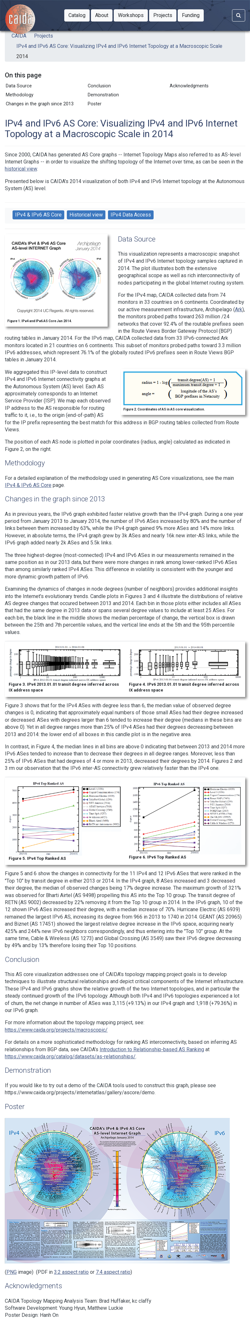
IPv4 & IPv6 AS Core (38, 215)
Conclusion (99, 86)
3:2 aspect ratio (71, 1272)
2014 (22, 56)
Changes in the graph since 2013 (40, 104)
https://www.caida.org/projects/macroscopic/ (56, 1030)
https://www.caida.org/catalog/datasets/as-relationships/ (70, 1056)
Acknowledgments (189, 86)
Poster (95, 104)
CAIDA (19, 36)
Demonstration (103, 95)
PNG (11, 1272)
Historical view (86, 215)
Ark (238, 309)
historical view (21, 169)
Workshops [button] (133, 14)
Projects (43, 36)
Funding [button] (193, 14)
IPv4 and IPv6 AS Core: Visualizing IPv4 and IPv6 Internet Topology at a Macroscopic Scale (119, 46)
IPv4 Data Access (131, 215)
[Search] (238, 15)
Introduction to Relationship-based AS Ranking (152, 1049)
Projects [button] (164, 14)
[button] (77, 15)
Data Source (19, 86)
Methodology (19, 95)
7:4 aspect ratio (113, 1272)
